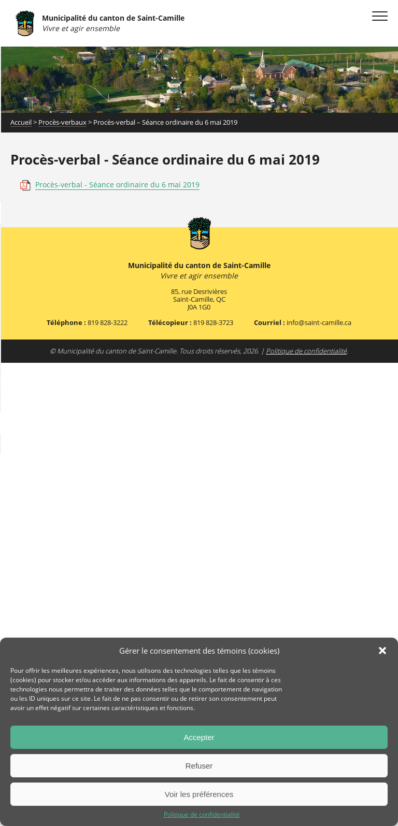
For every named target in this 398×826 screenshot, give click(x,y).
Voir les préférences (199, 794)
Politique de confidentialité (202, 814)
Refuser (199, 765)
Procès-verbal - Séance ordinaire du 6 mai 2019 (117, 184)
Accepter (198, 737)
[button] (382, 650)
